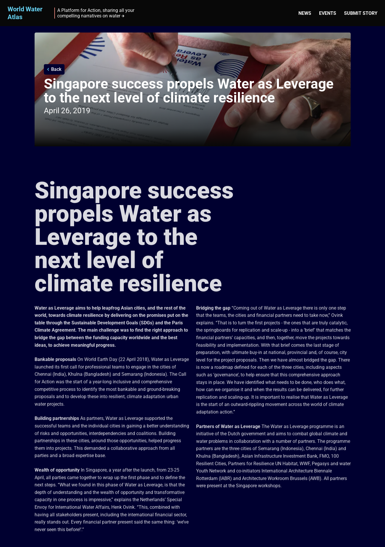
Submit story (360, 13)
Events (327, 13)
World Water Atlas (25, 13)
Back (56, 69)
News (304, 13)
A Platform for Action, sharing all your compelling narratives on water (95, 13)
